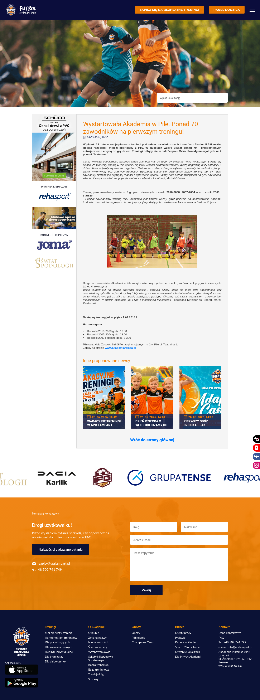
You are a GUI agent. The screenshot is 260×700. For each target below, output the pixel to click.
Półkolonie (138, 637)
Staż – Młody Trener (188, 647)
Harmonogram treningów (61, 637)
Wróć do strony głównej (152, 439)
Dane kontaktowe (229, 633)
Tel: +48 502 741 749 (232, 642)
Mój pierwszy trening (58, 633)
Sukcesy (93, 679)
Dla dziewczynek (55, 661)
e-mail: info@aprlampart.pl (235, 647)
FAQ (221, 637)
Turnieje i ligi (96, 674)
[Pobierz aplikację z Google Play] (21, 683)
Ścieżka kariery (97, 647)
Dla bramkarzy (54, 656)
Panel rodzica (226, 10)
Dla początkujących (57, 642)
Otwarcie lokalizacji (187, 651)
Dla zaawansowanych (58, 647)
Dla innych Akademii (188, 656)
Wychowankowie (99, 651)
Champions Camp (143, 642)
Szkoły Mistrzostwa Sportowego (100, 658)
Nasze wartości (97, 642)
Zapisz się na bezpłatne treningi (169, 10)
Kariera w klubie (185, 642)
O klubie (93, 633)
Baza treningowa (99, 669)
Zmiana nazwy (97, 637)
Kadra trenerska (98, 664)
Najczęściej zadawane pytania (61, 549)
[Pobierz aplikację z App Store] (21, 669)
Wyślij (146, 590)
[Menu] (252, 10)
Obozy (136, 633)
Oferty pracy (183, 633)
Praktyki (180, 637)
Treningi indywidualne (59, 651)
